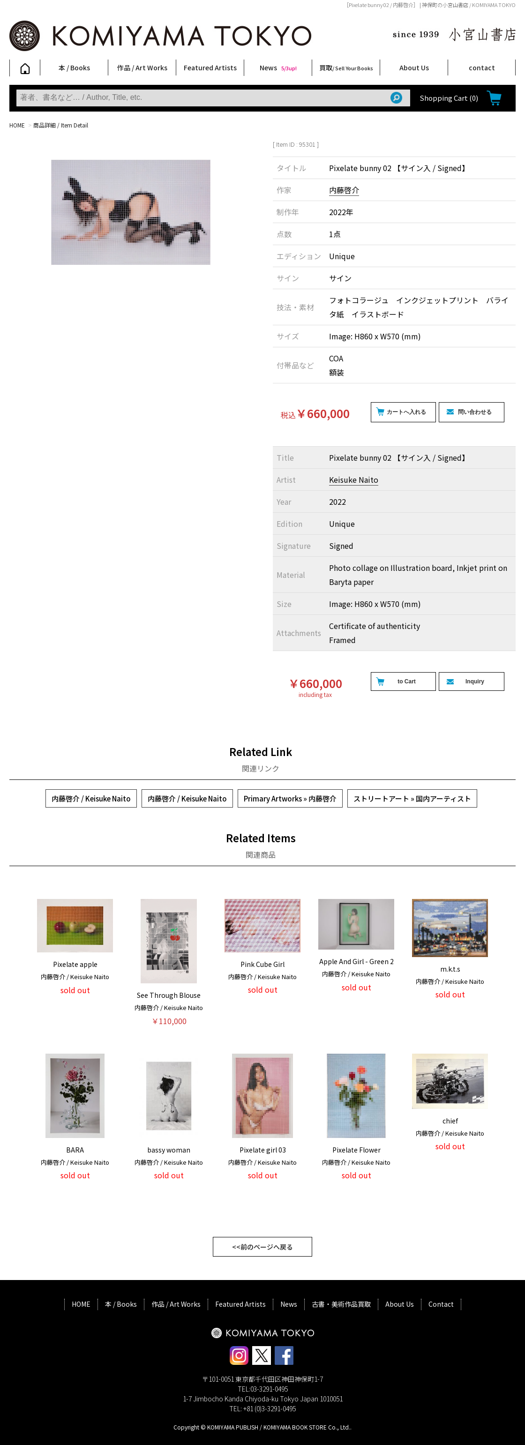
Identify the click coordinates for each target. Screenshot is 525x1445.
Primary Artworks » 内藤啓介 (290, 798)
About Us (414, 67)
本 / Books (74, 67)
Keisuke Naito (353, 479)
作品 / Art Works (142, 67)
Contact (441, 1304)
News (278, 67)
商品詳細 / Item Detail (60, 125)
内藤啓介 (344, 189)
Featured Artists (210, 67)
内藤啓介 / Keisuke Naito (91, 798)
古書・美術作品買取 (341, 1304)
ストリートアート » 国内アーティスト (412, 798)
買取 (346, 67)
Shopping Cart (449, 98)
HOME (17, 125)
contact (482, 67)
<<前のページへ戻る (262, 1246)
